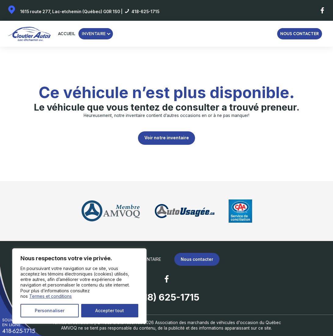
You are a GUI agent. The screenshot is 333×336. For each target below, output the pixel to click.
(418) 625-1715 (166, 297)
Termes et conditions (50, 296)
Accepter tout (109, 310)
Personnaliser (49, 310)
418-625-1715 (145, 11)
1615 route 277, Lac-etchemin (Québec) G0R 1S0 (70, 11)
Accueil (66, 33)
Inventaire (94, 33)
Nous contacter (299, 33)
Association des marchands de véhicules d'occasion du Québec (218, 322)
